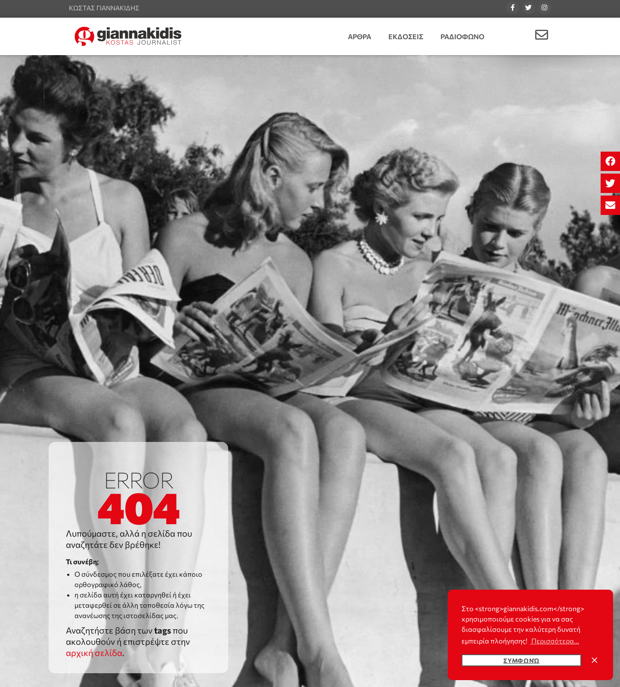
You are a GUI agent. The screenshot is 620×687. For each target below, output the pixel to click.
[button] (610, 161)
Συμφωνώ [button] (521, 660)
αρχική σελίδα (94, 652)
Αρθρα (359, 36)
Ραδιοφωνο (462, 36)
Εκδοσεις (405, 36)
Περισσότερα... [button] (554, 641)
